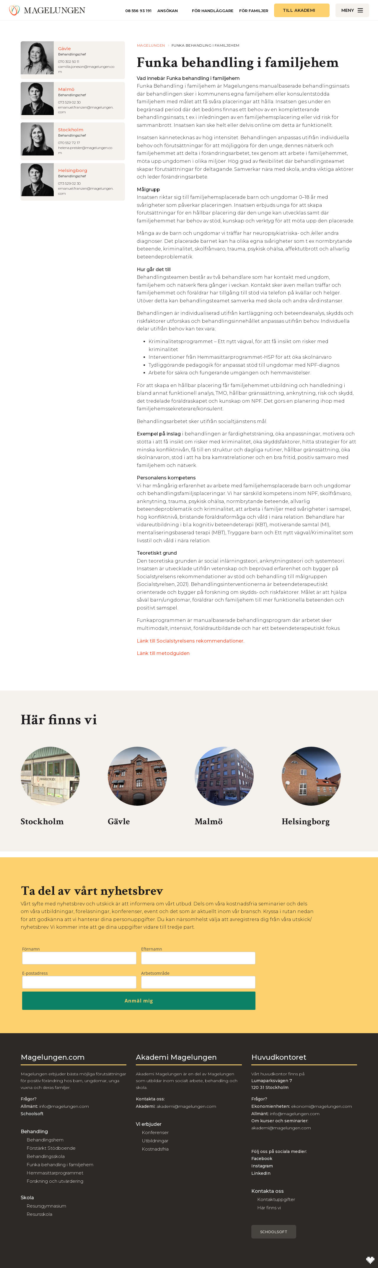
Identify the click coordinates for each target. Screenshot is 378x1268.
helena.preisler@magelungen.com (85, 150)
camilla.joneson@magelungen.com (86, 69)
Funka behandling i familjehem (60, 1164)
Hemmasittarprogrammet (55, 1173)
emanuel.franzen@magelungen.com (85, 109)
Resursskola (39, 1214)
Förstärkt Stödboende (51, 1148)
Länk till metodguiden (163, 653)
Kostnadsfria (155, 1149)
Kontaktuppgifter (276, 1199)
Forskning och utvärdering (55, 1181)
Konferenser (155, 1132)
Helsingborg (306, 821)
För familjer (253, 11)
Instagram (262, 1166)
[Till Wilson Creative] (370, 1260)
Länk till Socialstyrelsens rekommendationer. (190, 641)
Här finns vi (269, 1207)
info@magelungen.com (63, 1106)
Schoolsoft (274, 1232)
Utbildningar (155, 1140)
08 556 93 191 (138, 10)
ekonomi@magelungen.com (321, 1106)
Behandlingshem (45, 1140)
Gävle (119, 821)
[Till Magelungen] (47, 10)
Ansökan (167, 11)
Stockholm (42, 821)
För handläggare (212, 10)
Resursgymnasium (46, 1206)
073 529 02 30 (69, 102)
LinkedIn (261, 1173)
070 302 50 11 (68, 61)
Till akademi (299, 10)
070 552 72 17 (69, 142)
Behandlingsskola (46, 1156)
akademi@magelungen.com (186, 1106)
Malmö (209, 821)
